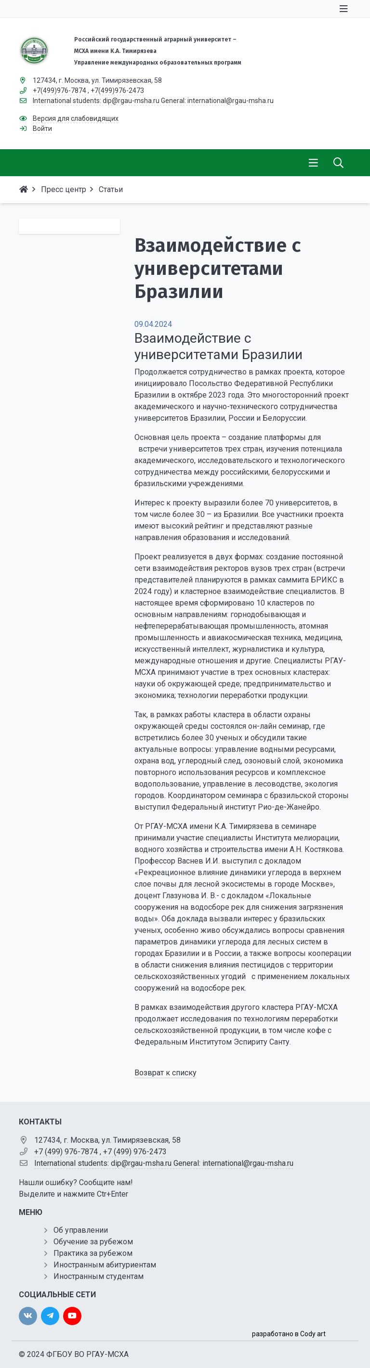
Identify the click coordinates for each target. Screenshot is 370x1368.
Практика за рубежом (92, 1253)
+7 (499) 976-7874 (66, 1151)
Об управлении (80, 1230)
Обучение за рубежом (93, 1241)
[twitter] (50, 1316)
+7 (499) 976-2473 (135, 1151)
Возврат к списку (165, 1072)
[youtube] (72, 1316)
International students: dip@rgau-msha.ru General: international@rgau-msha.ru (163, 1163)
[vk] (28, 1316)
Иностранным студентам (98, 1276)
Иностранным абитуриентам (104, 1264)
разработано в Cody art (289, 1334)
